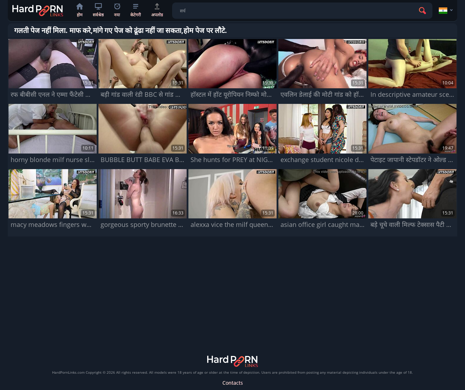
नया (117, 10)
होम (80, 10)
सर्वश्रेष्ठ (98, 10)
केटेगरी (135, 11)
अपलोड (157, 10)
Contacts (232, 382)
